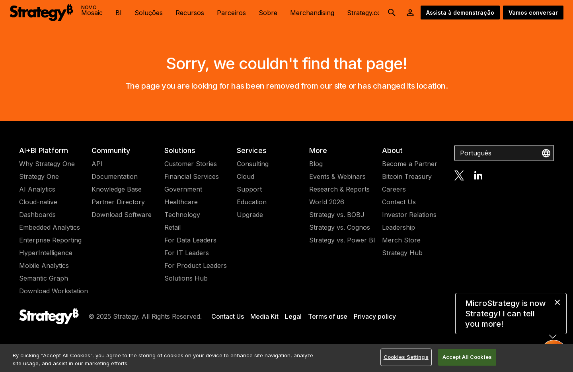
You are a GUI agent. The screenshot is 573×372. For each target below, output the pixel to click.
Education (252, 202)
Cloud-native (38, 202)
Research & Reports (339, 189)
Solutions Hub (186, 278)
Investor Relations (409, 215)
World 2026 (326, 202)
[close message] (557, 302)
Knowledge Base (117, 189)
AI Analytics (37, 189)
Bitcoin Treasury (407, 176)
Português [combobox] (475, 153)
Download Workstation (53, 291)
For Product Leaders (195, 265)
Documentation (115, 176)
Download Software (122, 215)
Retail (172, 227)
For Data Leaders (190, 240)
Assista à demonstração (460, 12)
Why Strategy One (47, 164)
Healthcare (181, 202)
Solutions (179, 150)
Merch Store (401, 240)
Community (111, 150)
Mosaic (92, 10)
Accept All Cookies (467, 357)
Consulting (253, 164)
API (97, 164)
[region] (286, 358)
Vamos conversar (533, 12)
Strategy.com (367, 13)
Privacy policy (375, 316)
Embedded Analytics (49, 227)
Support (249, 189)
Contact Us (399, 202)
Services (252, 150)
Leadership (398, 227)
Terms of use (327, 316)
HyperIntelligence (45, 253)
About (392, 150)
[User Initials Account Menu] (410, 13)
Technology (182, 215)
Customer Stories (190, 164)
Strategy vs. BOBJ (336, 215)
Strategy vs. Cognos (339, 227)
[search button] (392, 12)
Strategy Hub (402, 253)
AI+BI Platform (43, 150)
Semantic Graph (43, 278)
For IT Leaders (186, 253)
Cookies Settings (406, 357)
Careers (394, 189)
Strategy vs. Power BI (342, 240)
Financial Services (191, 176)
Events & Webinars (337, 176)
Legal (293, 316)
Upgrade (250, 215)
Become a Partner (409, 164)
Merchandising (312, 13)
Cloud (245, 176)
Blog (316, 164)
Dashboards (37, 215)
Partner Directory (118, 202)
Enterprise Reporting (50, 240)
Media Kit (264, 316)
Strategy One (39, 176)
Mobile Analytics (44, 265)
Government (183, 189)
